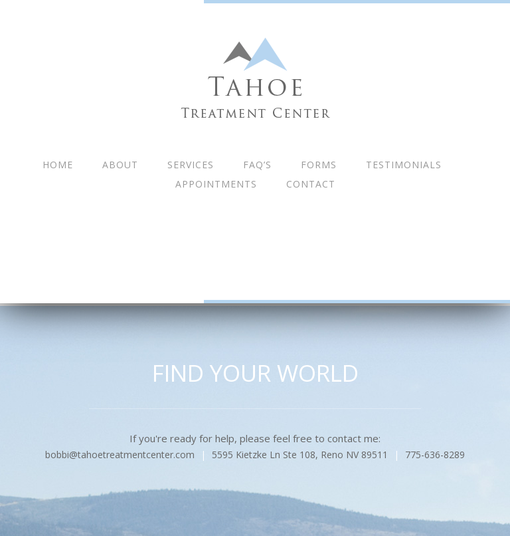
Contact (310, 184)
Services (190, 164)
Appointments (216, 184)
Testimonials (404, 164)
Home (57, 164)
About (120, 164)
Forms (319, 164)
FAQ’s (257, 164)
